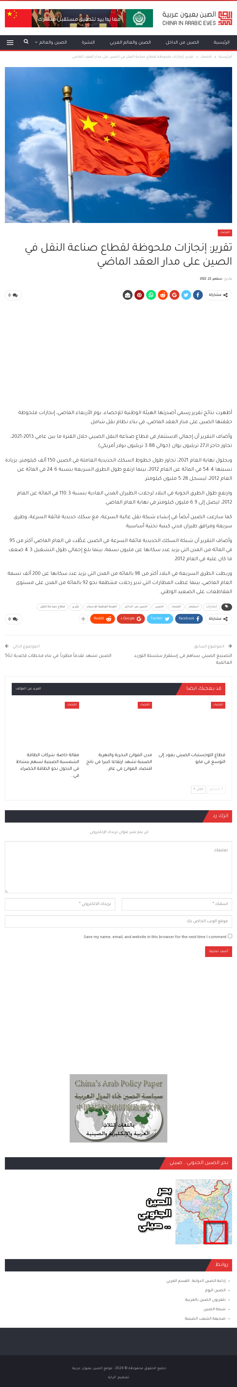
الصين (159, 606)
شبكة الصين (214, 1309)
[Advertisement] (118, 351)
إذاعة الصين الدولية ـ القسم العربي (196, 1280)
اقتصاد (225, 232)
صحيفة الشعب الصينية (205, 1318)
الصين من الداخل (182, 42)
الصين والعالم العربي (130, 42)
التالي (198, 788)
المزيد (61, 42)
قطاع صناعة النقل (52, 606)
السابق (216, 788)
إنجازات (211, 606)
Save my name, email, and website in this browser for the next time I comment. (154, 937)
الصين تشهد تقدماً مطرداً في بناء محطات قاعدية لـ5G (58, 655)
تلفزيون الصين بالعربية (205, 1299)
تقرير (76, 606)
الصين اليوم (215, 1290)
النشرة (88, 42)
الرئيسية (222, 42)
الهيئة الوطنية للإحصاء (102, 606)
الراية (112, 1377)
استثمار (194, 606)
